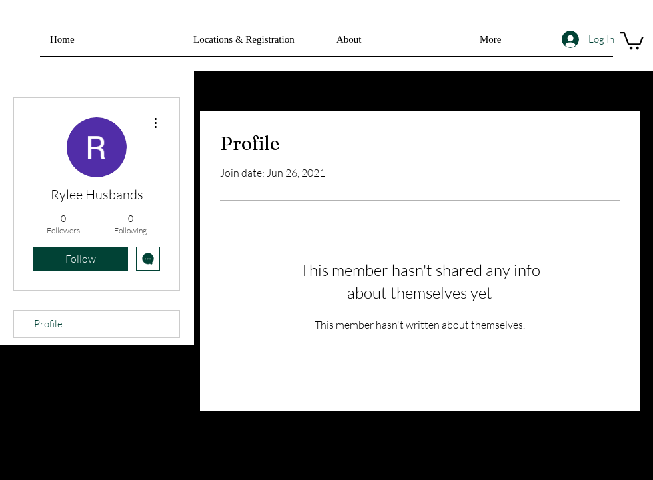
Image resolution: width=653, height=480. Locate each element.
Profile (48, 323)
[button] (398, 39)
